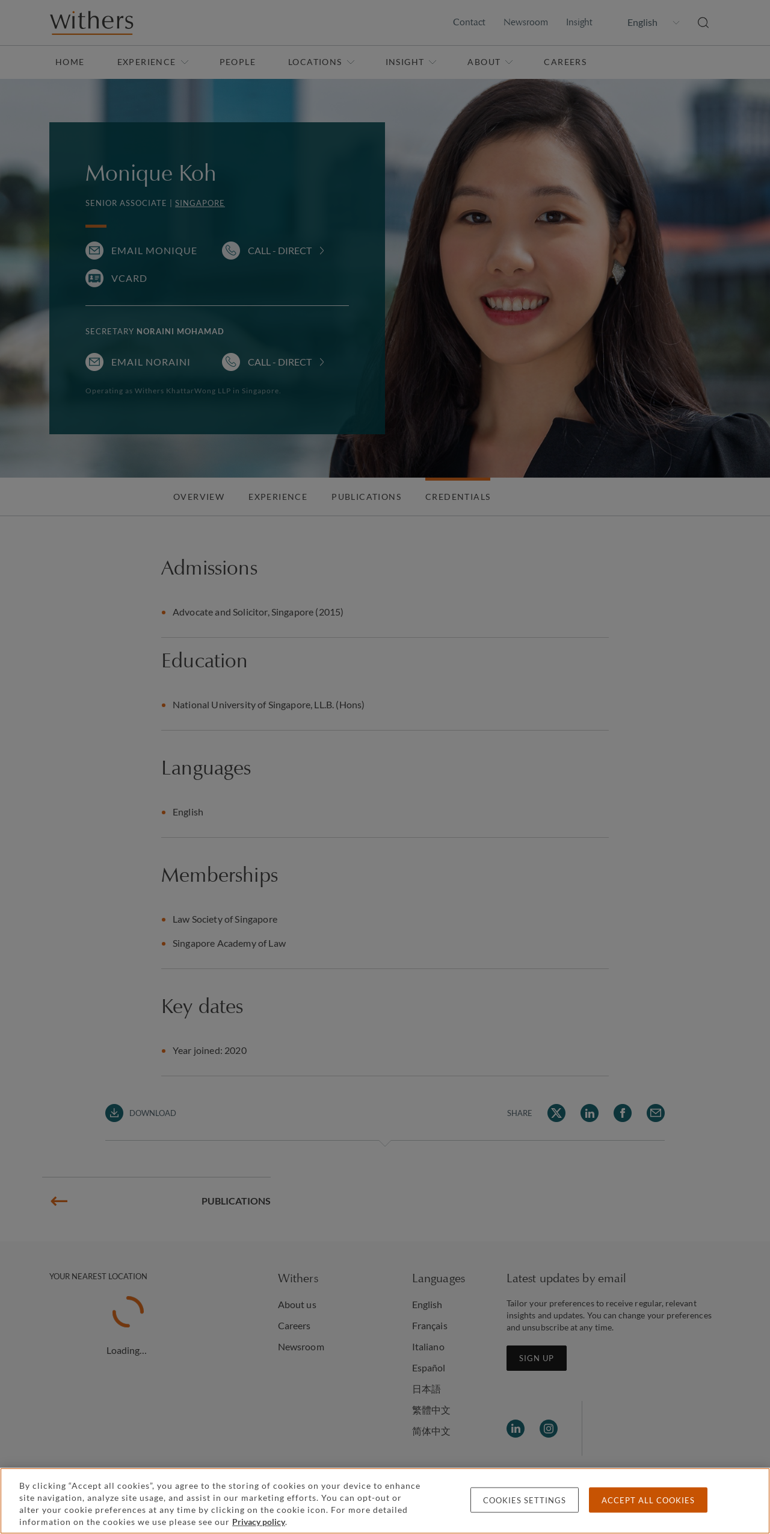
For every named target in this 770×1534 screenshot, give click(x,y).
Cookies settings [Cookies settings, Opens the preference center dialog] (524, 1500)
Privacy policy (258, 1522)
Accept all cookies (648, 1500)
